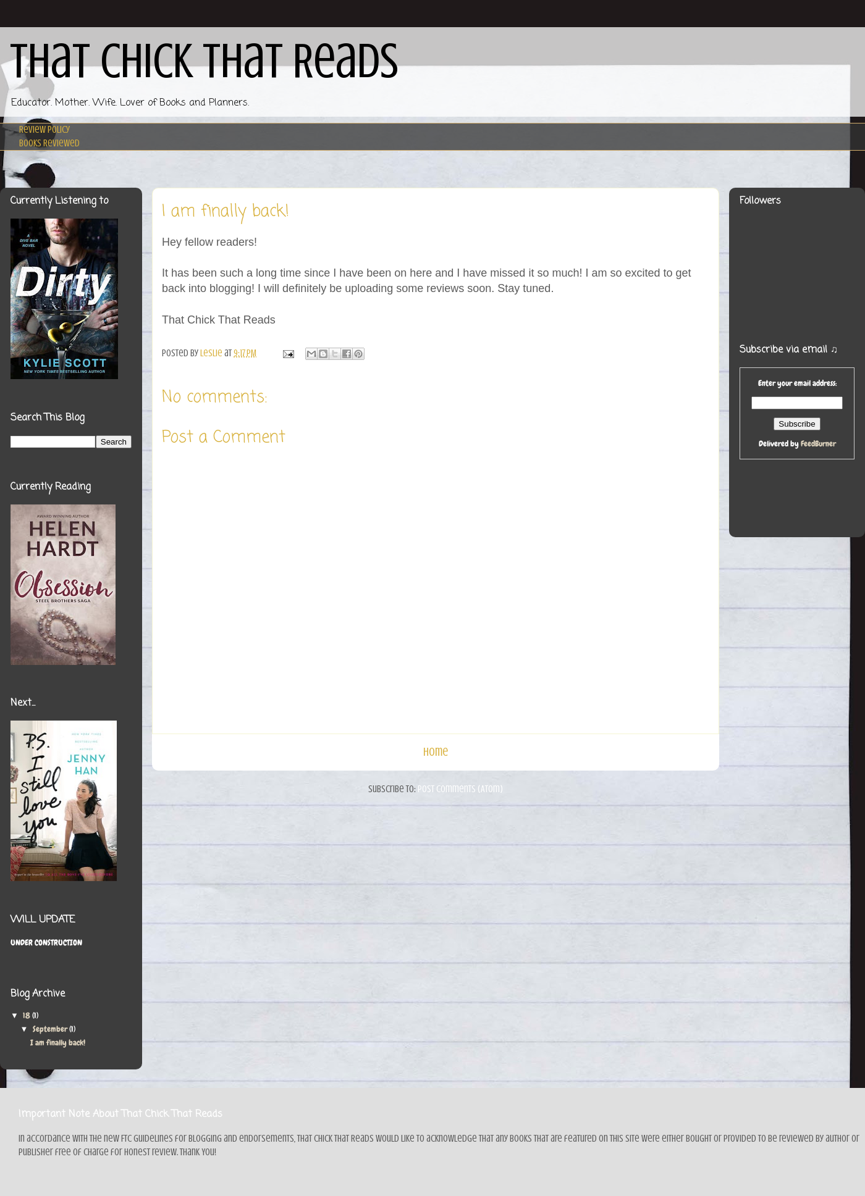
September (51, 1029)
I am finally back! (57, 1042)
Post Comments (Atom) (460, 789)
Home (435, 752)
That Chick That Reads (204, 61)
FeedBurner (818, 443)
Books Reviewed (49, 143)
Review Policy (44, 129)
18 (27, 1015)
